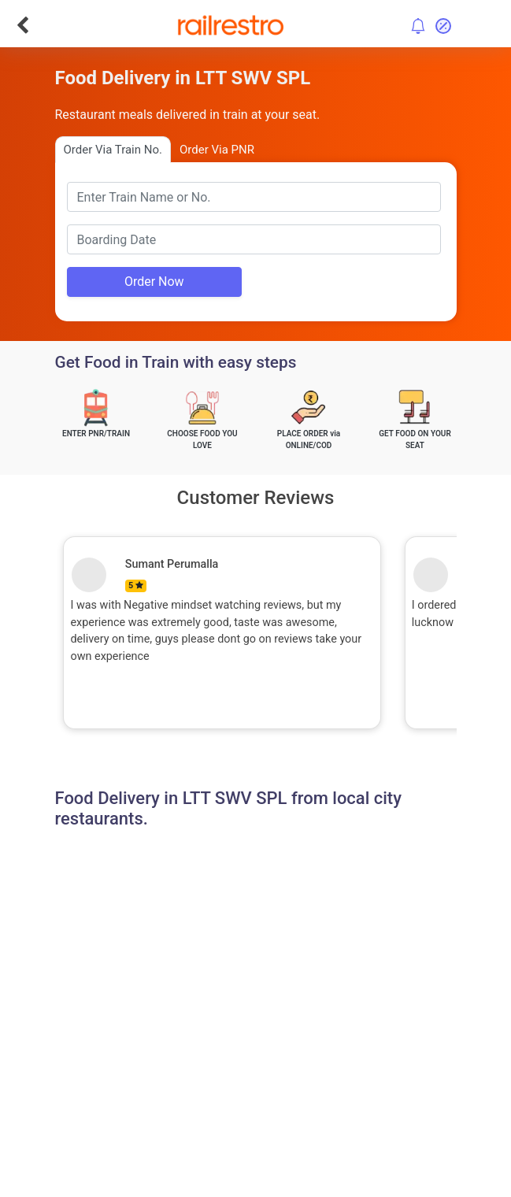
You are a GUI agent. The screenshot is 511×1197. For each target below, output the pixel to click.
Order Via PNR (217, 150)
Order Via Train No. (113, 150)
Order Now (154, 281)
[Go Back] (22, 25)
